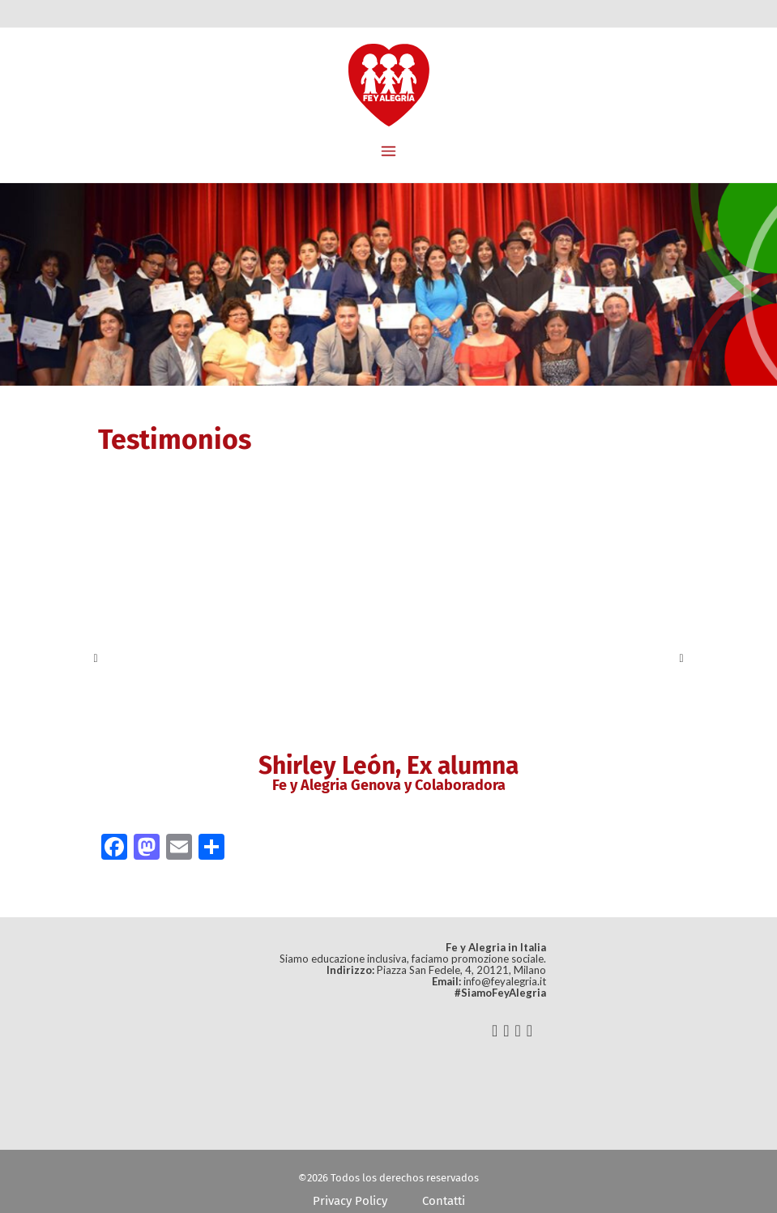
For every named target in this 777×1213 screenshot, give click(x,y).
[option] (389, 658)
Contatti (443, 1201)
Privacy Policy (350, 1201)
